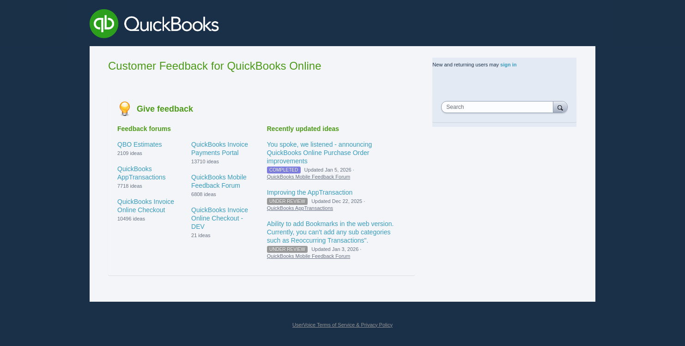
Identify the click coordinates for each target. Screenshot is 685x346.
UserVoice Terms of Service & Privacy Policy (342, 325)
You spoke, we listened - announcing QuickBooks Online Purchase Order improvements (319, 153)
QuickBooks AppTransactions (300, 208)
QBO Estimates (139, 144)
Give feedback (165, 108)
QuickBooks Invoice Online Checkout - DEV (219, 218)
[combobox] (499, 107)
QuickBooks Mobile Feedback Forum (308, 176)
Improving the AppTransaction (309, 192)
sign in (508, 64)
